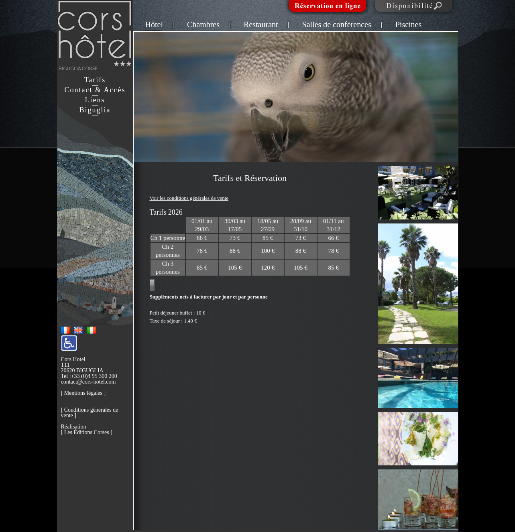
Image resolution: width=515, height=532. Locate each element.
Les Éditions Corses (86, 432)
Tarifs (95, 80)
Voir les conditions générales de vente (189, 198)
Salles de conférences (336, 24)
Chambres (203, 24)
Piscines (408, 24)
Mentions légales (83, 393)
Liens (95, 100)
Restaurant (261, 24)
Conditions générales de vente (89, 412)
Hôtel (154, 24)
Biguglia (95, 110)
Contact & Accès (95, 90)
